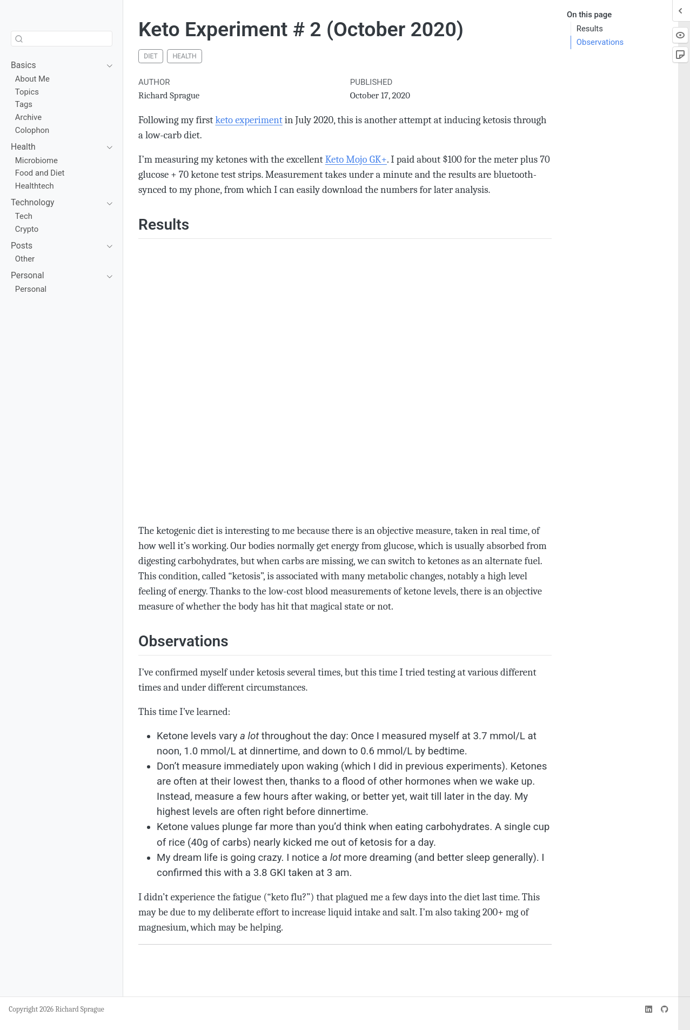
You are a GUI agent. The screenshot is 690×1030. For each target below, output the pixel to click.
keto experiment (248, 120)
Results (590, 29)
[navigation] (56, 66)
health (184, 56)
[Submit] (18, 38)
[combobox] (61, 38)
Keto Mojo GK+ (356, 159)
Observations (600, 42)
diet (151, 56)
